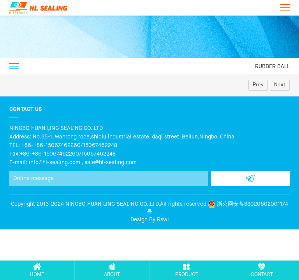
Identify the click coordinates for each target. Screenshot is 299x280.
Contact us (25, 109)
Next (279, 85)
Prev (258, 85)
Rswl (163, 219)
